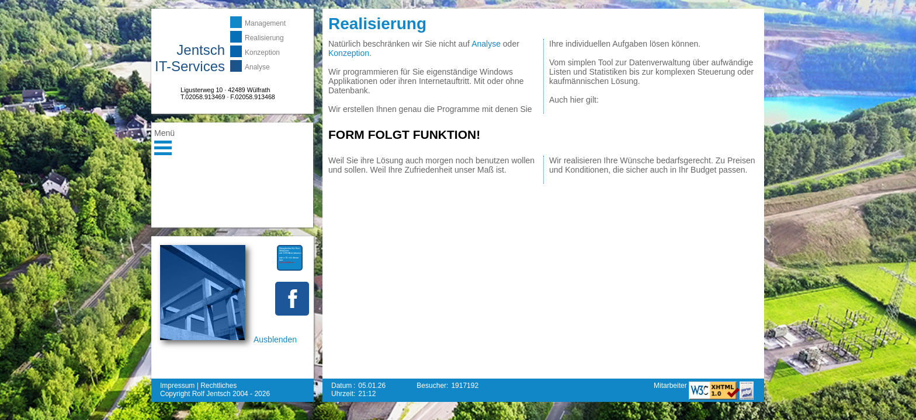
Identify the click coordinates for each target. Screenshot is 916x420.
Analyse (257, 67)
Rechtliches (218, 386)
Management (265, 23)
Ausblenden (275, 339)
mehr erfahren (286, 262)
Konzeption (262, 52)
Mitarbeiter (671, 386)
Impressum (177, 386)
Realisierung (264, 38)
